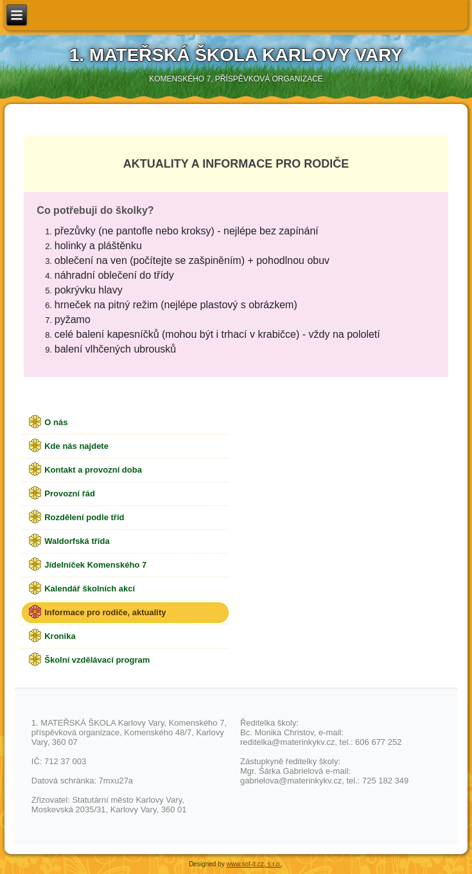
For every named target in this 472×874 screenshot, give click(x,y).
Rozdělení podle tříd (84, 517)
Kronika (59, 636)
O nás (55, 422)
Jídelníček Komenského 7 (95, 565)
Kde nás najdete (76, 446)
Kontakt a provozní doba (93, 470)
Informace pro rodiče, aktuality (105, 612)
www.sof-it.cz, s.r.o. (254, 864)
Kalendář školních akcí (89, 588)
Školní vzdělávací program (97, 660)
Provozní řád (69, 493)
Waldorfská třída (76, 541)
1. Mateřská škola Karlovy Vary (236, 55)
